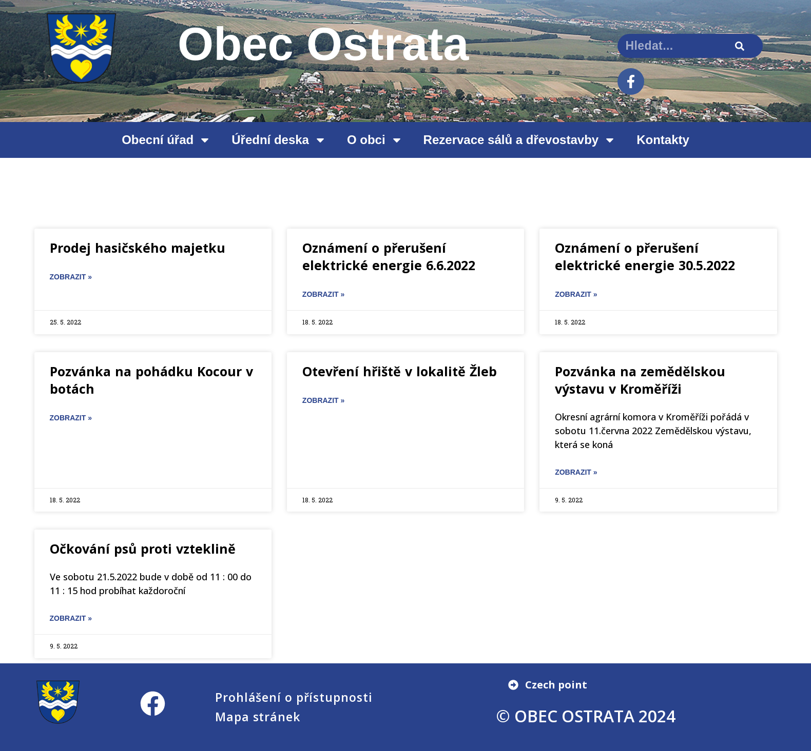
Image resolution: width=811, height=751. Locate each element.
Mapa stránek (257, 716)
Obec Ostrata (323, 44)
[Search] (740, 46)
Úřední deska (278, 140)
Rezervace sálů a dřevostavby (519, 140)
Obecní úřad (166, 140)
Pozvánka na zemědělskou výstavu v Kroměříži (640, 379)
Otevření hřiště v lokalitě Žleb (399, 371)
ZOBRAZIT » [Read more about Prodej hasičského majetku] (71, 277)
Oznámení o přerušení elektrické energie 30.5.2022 (645, 256)
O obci (375, 140)
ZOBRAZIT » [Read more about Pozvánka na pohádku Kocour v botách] (71, 418)
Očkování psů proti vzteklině (143, 548)
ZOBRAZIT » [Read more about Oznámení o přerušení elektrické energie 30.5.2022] (576, 294)
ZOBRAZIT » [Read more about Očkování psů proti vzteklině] (71, 618)
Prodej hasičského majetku (137, 247)
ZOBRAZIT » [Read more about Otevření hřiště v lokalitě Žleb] (323, 400)
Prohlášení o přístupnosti (294, 697)
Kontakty (662, 140)
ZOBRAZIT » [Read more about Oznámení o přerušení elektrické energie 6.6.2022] (323, 294)
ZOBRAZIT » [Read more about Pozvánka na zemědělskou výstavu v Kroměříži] (576, 472)
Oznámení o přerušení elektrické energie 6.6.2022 (388, 256)
